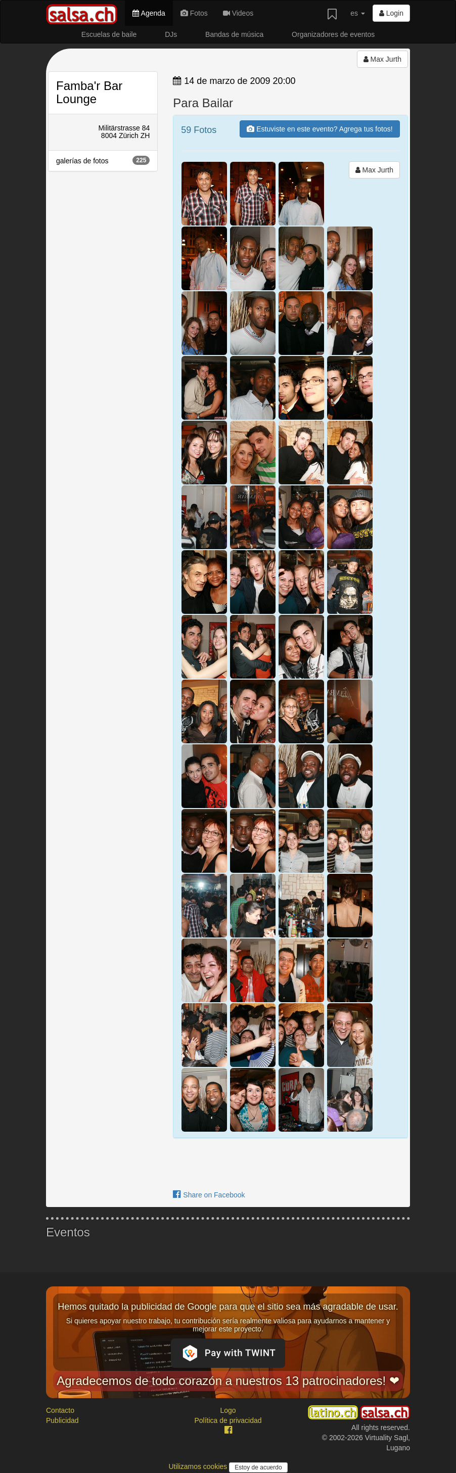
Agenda (148, 13)
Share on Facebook (209, 1195)
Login (391, 13)
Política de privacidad (227, 1420)
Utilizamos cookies (198, 1466)
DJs (171, 34)
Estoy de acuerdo (258, 1467)
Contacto (60, 1410)
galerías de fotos (103, 160)
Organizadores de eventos (333, 34)
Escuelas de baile (109, 34)
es (357, 13)
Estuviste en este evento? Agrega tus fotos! (319, 129)
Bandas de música (234, 34)
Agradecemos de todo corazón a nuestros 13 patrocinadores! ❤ (228, 1381)
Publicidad (62, 1420)
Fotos (194, 13)
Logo (228, 1410)
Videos (238, 13)
